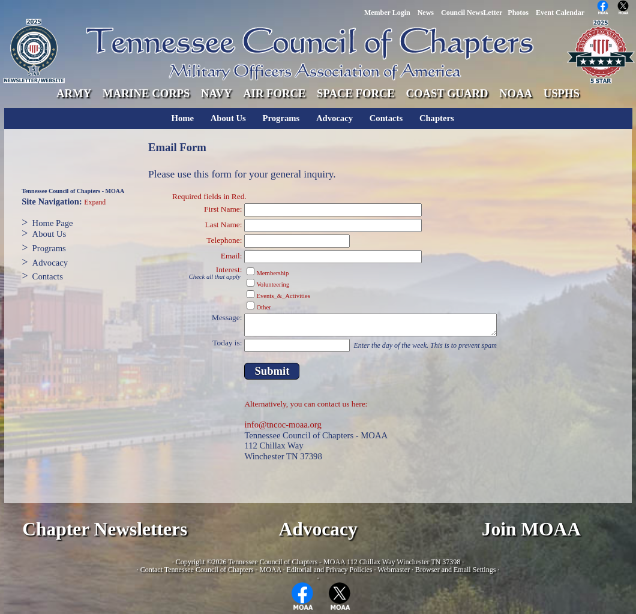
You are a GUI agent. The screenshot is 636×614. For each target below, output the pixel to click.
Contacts (386, 118)
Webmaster (393, 569)
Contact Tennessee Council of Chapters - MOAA (210, 569)
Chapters (436, 118)
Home (183, 118)
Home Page (52, 223)
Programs (281, 118)
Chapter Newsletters (104, 529)
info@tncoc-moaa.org (282, 424)
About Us (228, 118)
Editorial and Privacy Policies (330, 569)
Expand (95, 202)
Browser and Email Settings (455, 569)
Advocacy (334, 118)
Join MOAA (531, 529)
